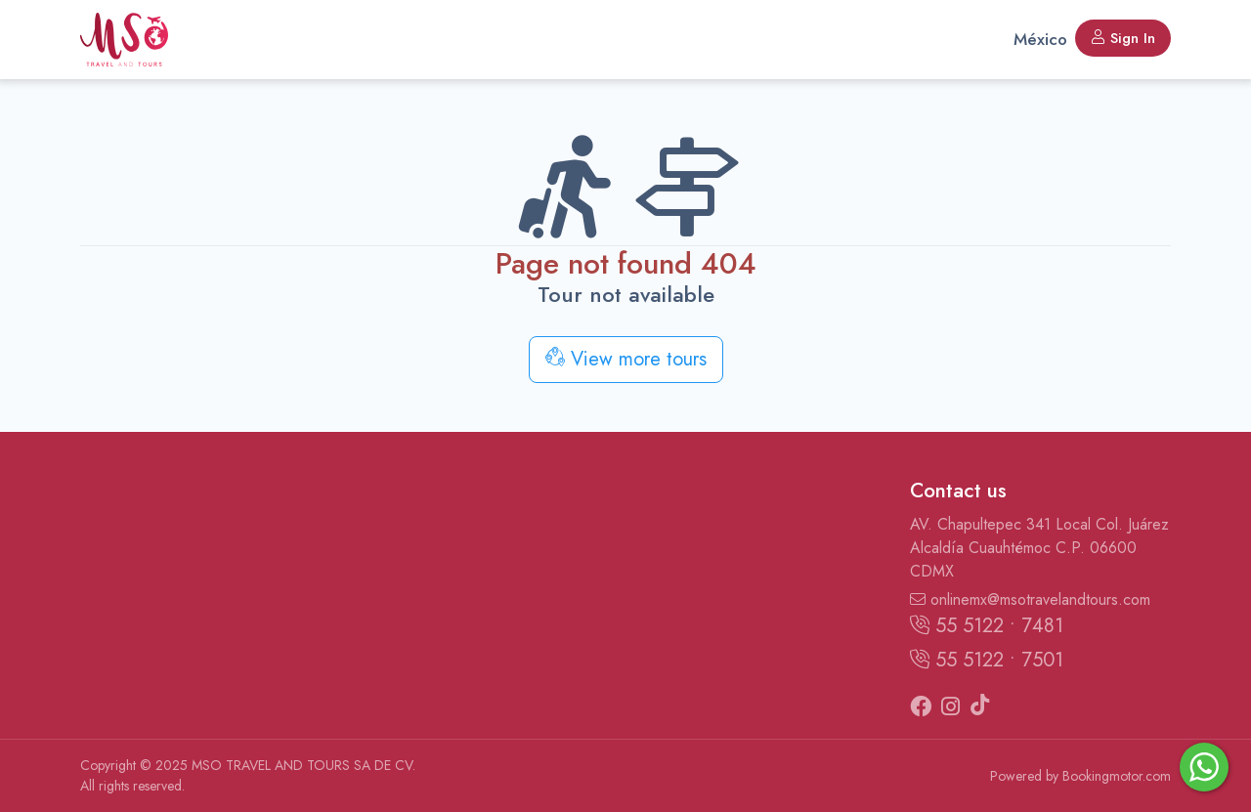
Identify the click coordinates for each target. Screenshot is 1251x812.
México (1040, 39)
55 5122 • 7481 (986, 626)
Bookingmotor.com (1116, 776)
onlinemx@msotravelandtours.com (1030, 599)
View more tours (626, 359)
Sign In (1123, 38)
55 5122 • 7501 (986, 660)
